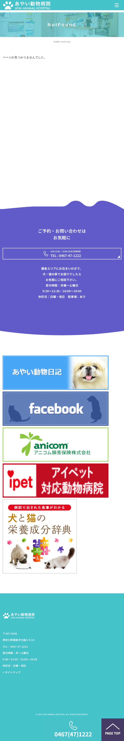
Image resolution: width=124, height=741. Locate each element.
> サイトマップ (11, 672)
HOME (57, 42)
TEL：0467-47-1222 (15, 646)
